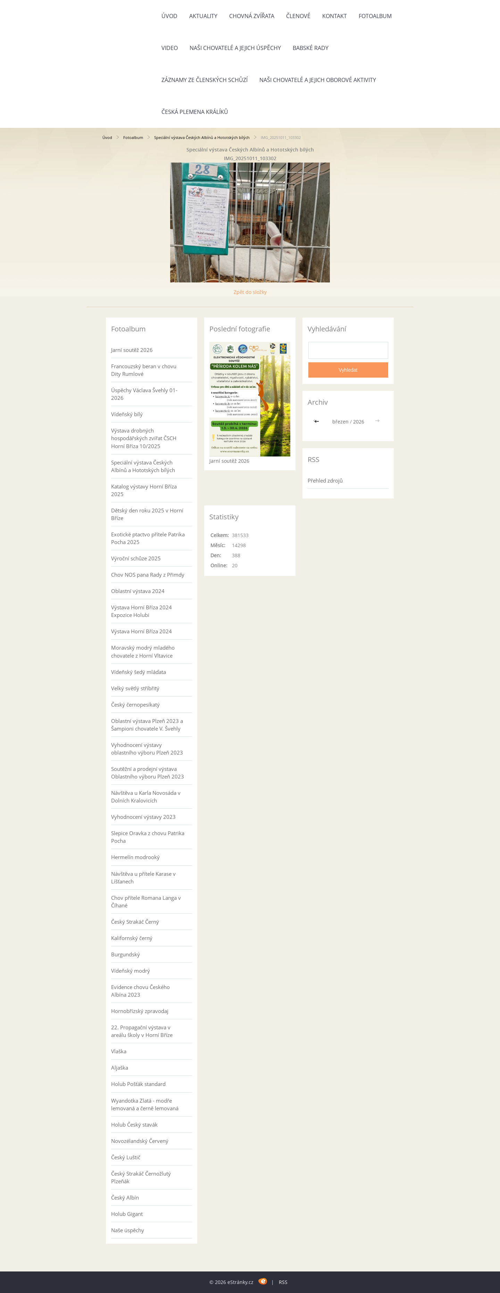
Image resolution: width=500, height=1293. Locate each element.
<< (317, 421)
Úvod (169, 16)
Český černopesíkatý (135, 704)
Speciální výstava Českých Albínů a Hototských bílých (202, 137)
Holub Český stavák (134, 1124)
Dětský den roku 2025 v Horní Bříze (147, 514)
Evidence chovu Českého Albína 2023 (140, 990)
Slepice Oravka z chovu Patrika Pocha (147, 837)
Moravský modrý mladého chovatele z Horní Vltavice (143, 651)
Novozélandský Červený (139, 1140)
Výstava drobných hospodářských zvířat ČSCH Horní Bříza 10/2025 (143, 438)
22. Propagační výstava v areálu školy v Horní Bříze (142, 1031)
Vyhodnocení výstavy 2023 (143, 816)
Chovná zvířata (251, 16)
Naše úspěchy (127, 1230)
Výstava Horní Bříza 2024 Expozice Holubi (141, 611)
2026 (358, 421)
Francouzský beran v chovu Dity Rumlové (143, 370)
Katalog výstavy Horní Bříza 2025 (144, 490)
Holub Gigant (127, 1213)
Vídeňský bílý (127, 414)
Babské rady (310, 48)
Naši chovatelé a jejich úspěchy (235, 48)
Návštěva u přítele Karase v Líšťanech (143, 877)
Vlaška (118, 1051)
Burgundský (125, 954)
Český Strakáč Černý (135, 921)
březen (340, 421)
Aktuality (203, 16)
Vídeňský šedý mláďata (138, 671)
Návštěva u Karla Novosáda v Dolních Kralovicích (146, 796)
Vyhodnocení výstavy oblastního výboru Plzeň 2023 (147, 748)
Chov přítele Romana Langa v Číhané (146, 901)
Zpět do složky (250, 292)
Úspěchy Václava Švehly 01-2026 (144, 394)
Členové (298, 16)
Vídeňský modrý (130, 970)
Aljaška (119, 1067)
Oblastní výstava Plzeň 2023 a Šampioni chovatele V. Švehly (147, 724)
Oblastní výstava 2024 (138, 590)
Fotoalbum (375, 16)
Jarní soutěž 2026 (132, 349)
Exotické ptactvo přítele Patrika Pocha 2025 (148, 538)
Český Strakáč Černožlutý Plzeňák (141, 1177)
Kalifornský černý (131, 937)
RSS (283, 1282)
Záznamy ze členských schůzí (204, 80)
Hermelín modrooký (135, 857)
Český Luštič (125, 1157)
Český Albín (125, 1197)
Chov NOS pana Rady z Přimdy (147, 574)
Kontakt (334, 16)
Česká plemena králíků (194, 112)
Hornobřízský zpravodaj (139, 1010)
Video (169, 48)
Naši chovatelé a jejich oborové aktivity (317, 80)
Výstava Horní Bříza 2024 (141, 631)
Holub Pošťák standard (138, 1083)
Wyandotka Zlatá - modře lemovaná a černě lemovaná (144, 1104)
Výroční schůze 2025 (136, 558)
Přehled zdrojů (325, 480)
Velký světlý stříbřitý (135, 688)
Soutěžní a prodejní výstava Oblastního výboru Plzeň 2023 (147, 772)
